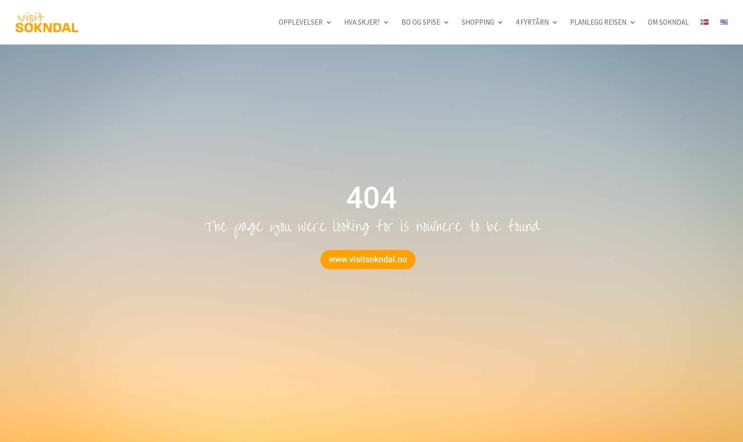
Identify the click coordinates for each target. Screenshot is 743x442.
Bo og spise (420, 23)
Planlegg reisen (598, 23)
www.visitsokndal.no (368, 259)
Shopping (478, 23)
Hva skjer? (362, 23)
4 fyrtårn (532, 23)
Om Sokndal (668, 23)
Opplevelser (301, 23)
